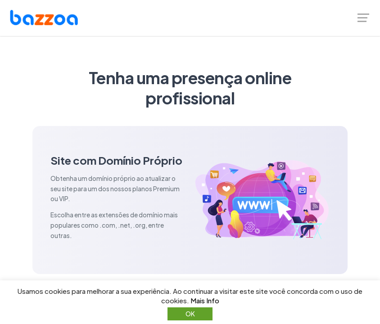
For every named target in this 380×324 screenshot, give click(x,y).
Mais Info (204, 300)
